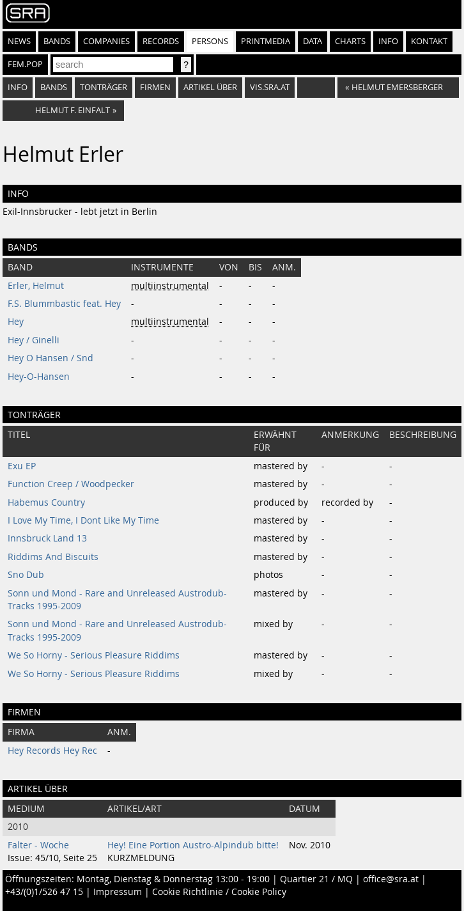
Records (161, 41)
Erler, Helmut (36, 286)
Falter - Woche (38, 845)
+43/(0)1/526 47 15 (44, 892)
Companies (106, 41)
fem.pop (25, 64)
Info (388, 41)
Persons (210, 41)
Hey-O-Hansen (39, 376)
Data (312, 41)
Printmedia (265, 41)
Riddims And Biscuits (53, 557)
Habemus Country (46, 502)
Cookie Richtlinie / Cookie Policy (219, 892)
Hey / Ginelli (33, 340)
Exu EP (22, 466)
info (17, 87)
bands (53, 87)
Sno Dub (26, 574)
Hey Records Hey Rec (52, 750)
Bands (56, 41)
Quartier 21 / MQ (316, 879)
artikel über (210, 87)
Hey (16, 321)
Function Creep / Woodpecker (71, 484)
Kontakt (429, 41)
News (19, 41)
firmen (155, 87)
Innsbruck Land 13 (47, 538)
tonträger (103, 87)
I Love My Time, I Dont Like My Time (83, 520)
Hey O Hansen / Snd (50, 358)
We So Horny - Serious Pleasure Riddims (94, 655)
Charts (350, 41)
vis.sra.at (270, 87)
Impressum (117, 892)
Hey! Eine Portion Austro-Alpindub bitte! (193, 845)
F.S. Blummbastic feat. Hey (64, 303)
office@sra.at (391, 879)
